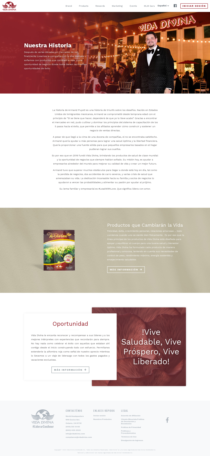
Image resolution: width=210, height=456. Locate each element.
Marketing (113, 6)
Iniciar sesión (194, 6)
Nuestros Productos (102, 419)
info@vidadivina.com (75, 434)
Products (79, 6)
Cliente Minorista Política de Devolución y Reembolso (132, 421)
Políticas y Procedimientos (128, 432)
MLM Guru (145, 6)
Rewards (96, 6)
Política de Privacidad (131, 427)
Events (129, 6)
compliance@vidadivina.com (79, 437)
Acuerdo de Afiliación (130, 416)
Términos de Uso (128, 437)
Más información (124, 269)
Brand (64, 6)
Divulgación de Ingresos (132, 440)
